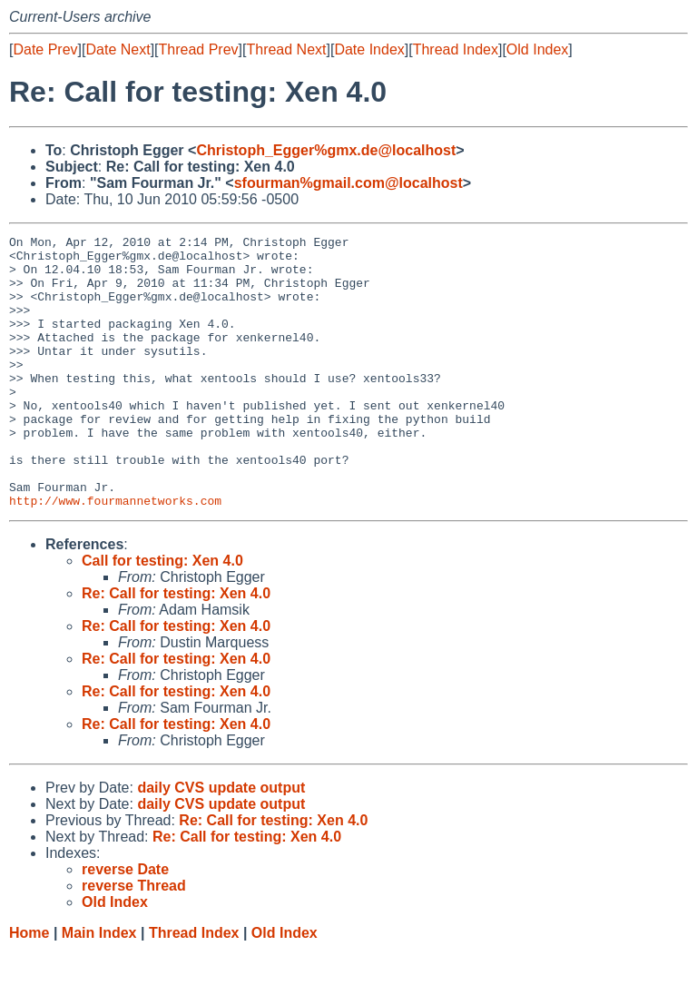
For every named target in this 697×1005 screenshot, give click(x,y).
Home (29, 987)
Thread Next (286, 49)
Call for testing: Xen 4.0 (162, 615)
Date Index (369, 49)
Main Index (99, 987)
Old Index (537, 49)
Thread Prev (199, 49)
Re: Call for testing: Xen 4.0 (176, 647)
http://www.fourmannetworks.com (115, 555)
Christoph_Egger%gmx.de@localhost (326, 150)
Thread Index (455, 49)
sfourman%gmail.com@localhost (348, 183)
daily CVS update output (221, 842)
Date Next (117, 49)
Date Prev (45, 49)
